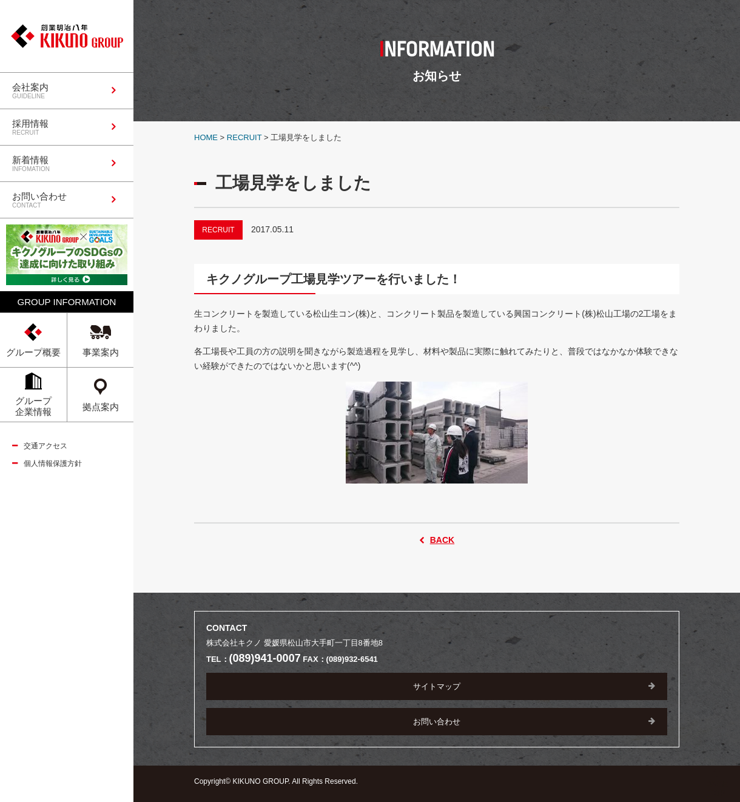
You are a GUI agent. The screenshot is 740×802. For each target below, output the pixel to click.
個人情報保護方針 (53, 463)
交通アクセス (45, 446)
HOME (206, 137)
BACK (442, 540)
